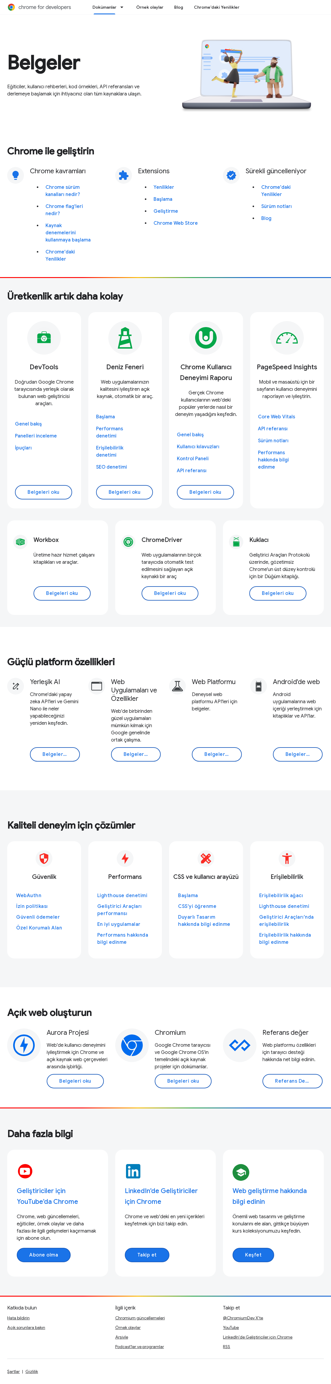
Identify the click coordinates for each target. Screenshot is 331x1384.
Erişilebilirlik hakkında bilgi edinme (285, 938)
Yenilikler (164, 187)
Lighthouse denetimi (122, 896)
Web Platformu (214, 682)
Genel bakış (28, 424)
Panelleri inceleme (36, 436)
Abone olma (43, 1255)
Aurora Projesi (68, 1032)
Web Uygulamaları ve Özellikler (134, 690)
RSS (226, 1346)
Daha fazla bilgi (40, 1134)
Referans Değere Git (299, 1081)
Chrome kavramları (58, 171)
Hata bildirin (18, 1318)
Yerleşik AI (45, 682)
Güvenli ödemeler (38, 917)
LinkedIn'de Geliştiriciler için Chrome (257, 1337)
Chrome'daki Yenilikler (216, 7)
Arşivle (121, 1337)
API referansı (192, 471)
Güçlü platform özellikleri (61, 662)
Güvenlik (44, 877)
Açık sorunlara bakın (26, 1327)
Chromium (170, 1032)
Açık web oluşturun (49, 1013)
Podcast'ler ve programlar (139, 1346)
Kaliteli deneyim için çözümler (71, 825)
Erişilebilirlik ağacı (281, 896)
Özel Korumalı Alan (39, 928)
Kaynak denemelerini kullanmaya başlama (68, 233)
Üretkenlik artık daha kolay (65, 296)
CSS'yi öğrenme (197, 906)
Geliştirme (166, 211)
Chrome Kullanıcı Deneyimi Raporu (206, 372)
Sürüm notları (276, 206)
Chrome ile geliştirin (50, 151)
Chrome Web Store (176, 223)
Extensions (153, 171)
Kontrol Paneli (193, 459)
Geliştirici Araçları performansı (119, 910)
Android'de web (296, 682)
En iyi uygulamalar (119, 924)
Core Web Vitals (276, 417)
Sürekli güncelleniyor (276, 171)
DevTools (44, 367)
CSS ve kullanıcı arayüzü (206, 877)
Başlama (163, 199)
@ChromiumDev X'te (243, 1318)
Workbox (46, 540)
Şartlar (13, 1371)
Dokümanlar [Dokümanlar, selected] (104, 7)
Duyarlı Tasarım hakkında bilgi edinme (204, 920)
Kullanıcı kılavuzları (198, 447)
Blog (178, 7)
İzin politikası (32, 906)
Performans (125, 877)
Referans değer (285, 1032)
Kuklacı (258, 540)
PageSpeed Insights (287, 367)
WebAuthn (28, 896)
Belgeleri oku (44, 492)
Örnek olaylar (149, 7)
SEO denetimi (111, 467)
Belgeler (43, 63)
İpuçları (23, 448)
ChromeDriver (162, 540)
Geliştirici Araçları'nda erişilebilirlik (286, 920)
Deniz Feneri (125, 367)
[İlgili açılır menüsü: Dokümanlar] (123, 7)
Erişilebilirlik (287, 877)
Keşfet (253, 1255)
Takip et (147, 1255)
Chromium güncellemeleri (140, 1318)
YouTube (231, 1327)
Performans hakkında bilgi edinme (273, 460)
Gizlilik (31, 1371)
